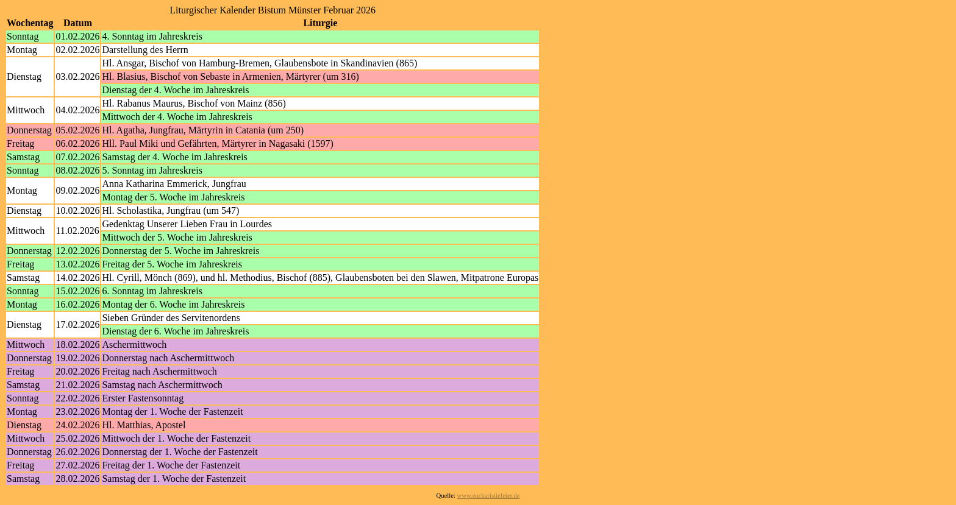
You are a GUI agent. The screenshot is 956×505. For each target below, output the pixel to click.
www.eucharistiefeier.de (488, 495)
